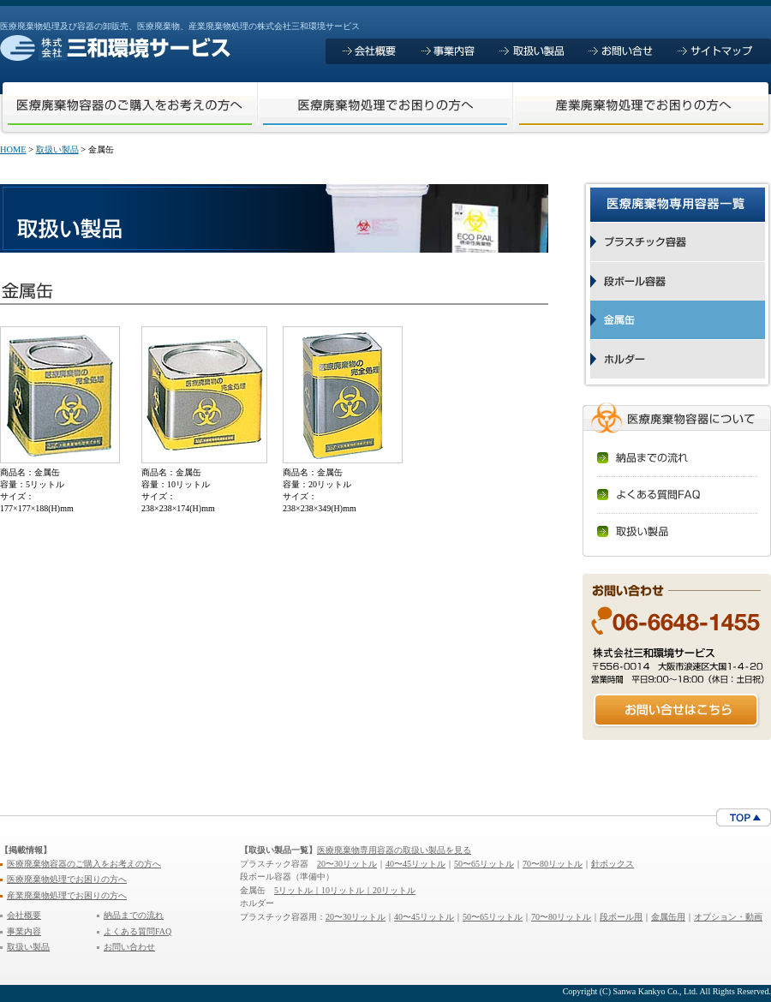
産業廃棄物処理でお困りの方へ (67, 895)
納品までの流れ (134, 915)
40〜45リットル (415, 863)
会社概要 (24, 915)
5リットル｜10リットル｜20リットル (344, 890)
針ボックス (612, 863)
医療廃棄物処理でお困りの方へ (67, 879)
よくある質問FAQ (137, 931)
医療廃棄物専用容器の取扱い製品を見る (394, 850)
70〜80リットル (553, 863)
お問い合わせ (129, 946)
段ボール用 (621, 916)
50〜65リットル (484, 863)
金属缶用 (668, 916)
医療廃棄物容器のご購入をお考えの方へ (84, 863)
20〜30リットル (347, 863)
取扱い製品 (57, 149)
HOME (13, 149)
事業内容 (24, 931)
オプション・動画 (728, 916)
